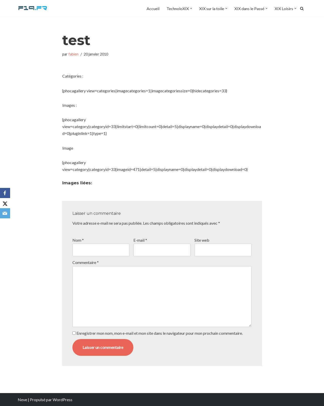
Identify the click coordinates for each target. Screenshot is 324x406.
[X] (5, 203)
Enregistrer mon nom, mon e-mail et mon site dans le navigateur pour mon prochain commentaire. (159, 333)
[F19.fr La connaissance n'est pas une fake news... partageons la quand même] (33, 8)
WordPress (62, 399)
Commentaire (85, 262)
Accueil (153, 8)
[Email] (5, 213)
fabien (73, 54)
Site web (201, 240)
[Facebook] (5, 193)
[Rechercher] (302, 8)
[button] (191, 8)
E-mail (140, 240)
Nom (78, 240)
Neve (22, 399)
